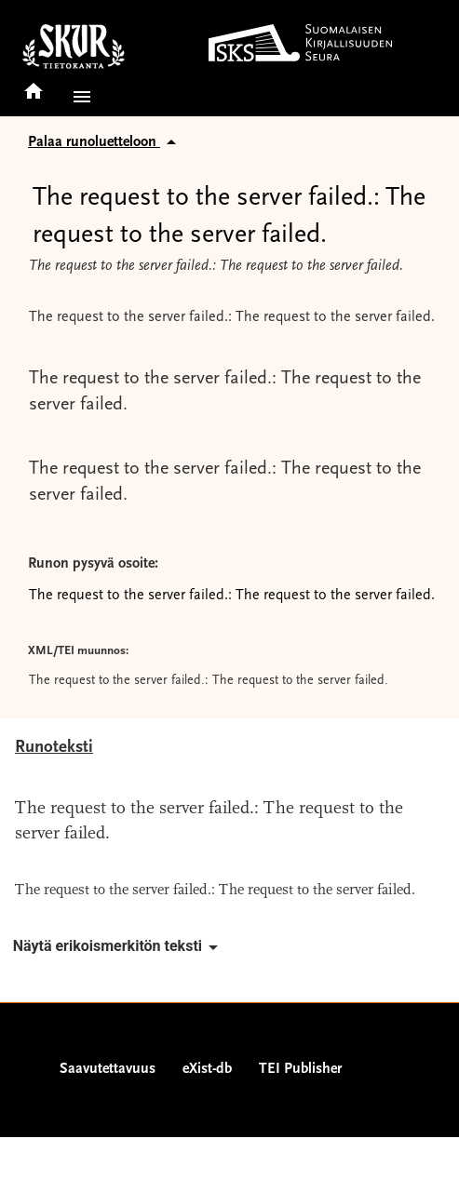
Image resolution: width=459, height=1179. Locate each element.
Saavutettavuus (107, 1069)
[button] (78, 96)
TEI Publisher (300, 1069)
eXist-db (207, 1069)
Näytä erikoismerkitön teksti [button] (118, 947)
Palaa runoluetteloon (105, 142)
